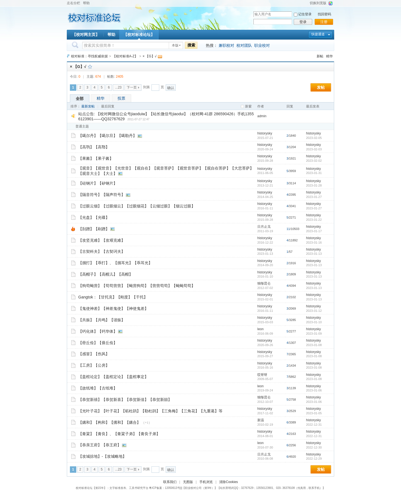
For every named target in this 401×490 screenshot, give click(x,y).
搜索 (191, 45)
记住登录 (305, 14)
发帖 (321, 87)
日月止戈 (264, 227)
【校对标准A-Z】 (125, 56)
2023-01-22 (314, 219)
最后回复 (107, 106)
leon (260, 329)
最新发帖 (88, 106)
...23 (118, 87)
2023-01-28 (314, 185)
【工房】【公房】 (93, 365)
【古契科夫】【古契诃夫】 (101, 251)
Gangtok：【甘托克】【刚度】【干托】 (113, 297)
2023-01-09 (314, 333)
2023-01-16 (314, 242)
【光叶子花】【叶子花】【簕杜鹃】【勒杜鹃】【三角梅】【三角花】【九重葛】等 (150, 411)
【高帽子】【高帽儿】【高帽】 (105, 274)
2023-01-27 (314, 197)
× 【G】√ (150, 56)
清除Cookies (228, 482)
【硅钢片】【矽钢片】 (97, 183)
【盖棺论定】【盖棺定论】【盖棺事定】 (113, 376)
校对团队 (244, 45)
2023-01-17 (314, 231)
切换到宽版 (318, 3)
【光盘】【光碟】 (93, 217)
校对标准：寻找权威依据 (89, 56)
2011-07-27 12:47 (139, 119)
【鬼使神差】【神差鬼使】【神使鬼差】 (113, 308)
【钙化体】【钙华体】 (97, 331)
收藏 (90, 66)
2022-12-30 (314, 447)
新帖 (320, 56)
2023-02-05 (314, 137)
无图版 (188, 482)
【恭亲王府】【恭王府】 (99, 445)
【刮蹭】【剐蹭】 (93, 229)
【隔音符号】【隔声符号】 (101, 194)
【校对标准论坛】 (139, 34)
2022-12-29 (314, 458)
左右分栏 (73, 3)
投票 (121, 98)
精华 (329, 56)
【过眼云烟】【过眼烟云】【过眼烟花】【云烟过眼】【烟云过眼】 (136, 206)
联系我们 (170, 482)
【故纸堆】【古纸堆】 (97, 388)
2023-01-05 (314, 413)
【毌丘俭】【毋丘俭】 (97, 342)
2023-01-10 (314, 322)
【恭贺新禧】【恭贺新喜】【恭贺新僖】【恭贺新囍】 (125, 399)
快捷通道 (318, 34)
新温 (260, 420)
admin (261, 116)
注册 (323, 22)
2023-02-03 (314, 149)
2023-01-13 (314, 253)
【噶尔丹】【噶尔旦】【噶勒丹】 (107, 135)
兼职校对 (226, 45)
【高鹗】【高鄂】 (93, 147)
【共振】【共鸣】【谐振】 (101, 320)
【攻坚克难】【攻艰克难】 (101, 240)
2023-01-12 (314, 310)
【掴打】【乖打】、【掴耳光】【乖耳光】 (115, 263)
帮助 (86, 3)
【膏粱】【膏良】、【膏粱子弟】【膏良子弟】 (119, 434)
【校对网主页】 (85, 34)
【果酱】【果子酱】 (95, 158)
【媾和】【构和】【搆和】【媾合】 (109, 422)
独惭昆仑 (264, 283)
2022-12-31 (314, 424)
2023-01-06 (314, 390)
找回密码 (324, 14)
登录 (303, 22)
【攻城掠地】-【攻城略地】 (102, 456)
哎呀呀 (262, 375)
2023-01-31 (314, 173)
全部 (80, 98)
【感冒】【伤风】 (93, 354)
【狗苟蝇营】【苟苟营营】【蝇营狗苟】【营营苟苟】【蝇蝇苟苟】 (136, 285)
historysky (264, 133)
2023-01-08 (314, 345)
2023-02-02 (314, 160)
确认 (170, 88)
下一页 (132, 87)
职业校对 (262, 45)
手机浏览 (206, 482)
